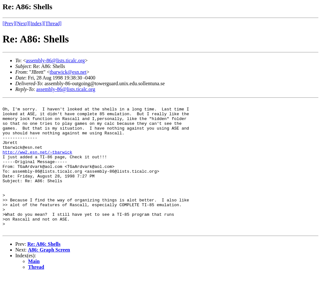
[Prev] (9, 23)
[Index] (36, 23)
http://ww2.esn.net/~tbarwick (37, 162)
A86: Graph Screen (49, 275)
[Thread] (53, 23)
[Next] (22, 23)
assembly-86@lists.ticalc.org (55, 60)
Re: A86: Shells (44, 270)
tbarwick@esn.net (68, 72)
